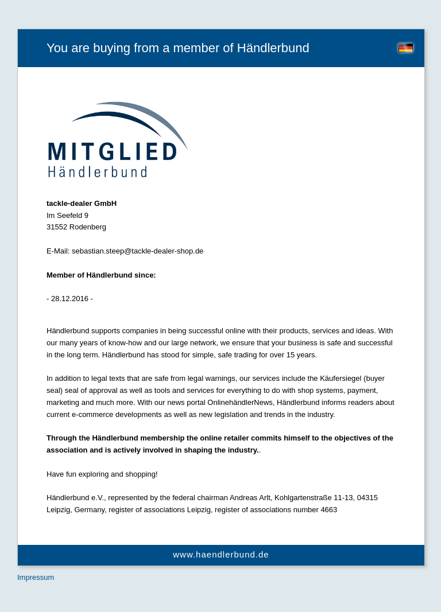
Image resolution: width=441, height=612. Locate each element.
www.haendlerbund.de (221, 554)
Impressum (35, 577)
